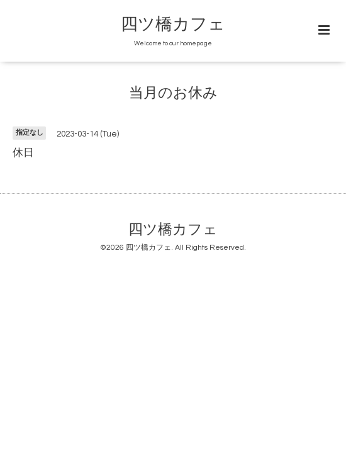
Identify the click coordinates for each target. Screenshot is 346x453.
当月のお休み (173, 93)
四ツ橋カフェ (173, 24)
